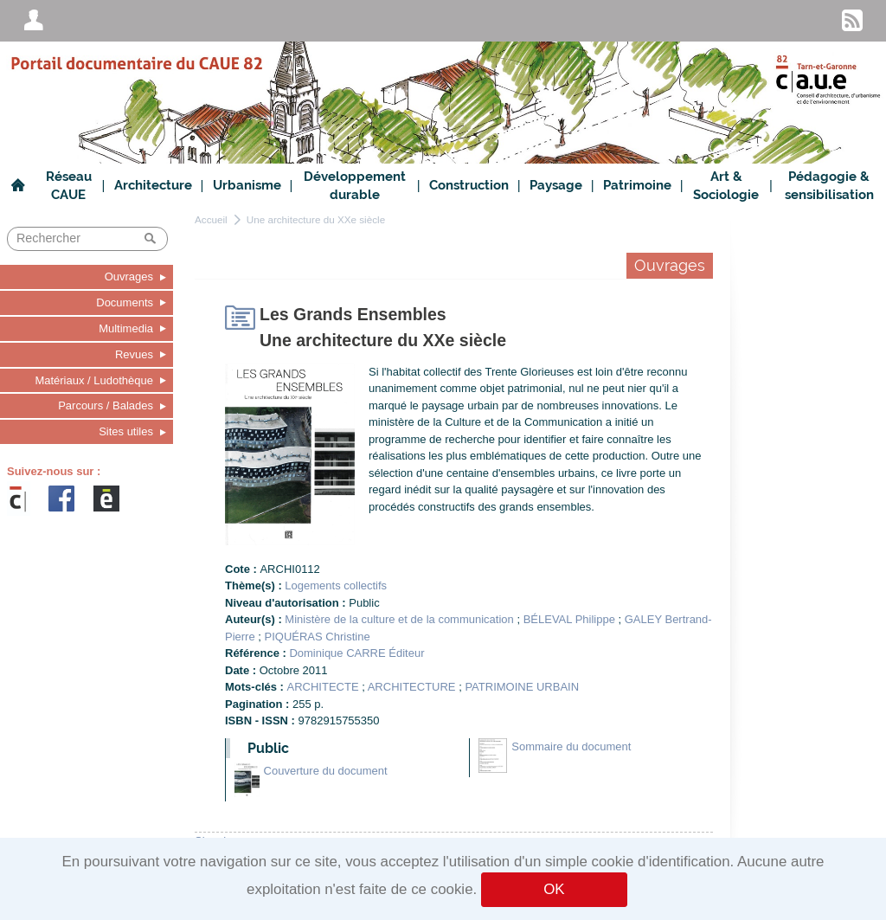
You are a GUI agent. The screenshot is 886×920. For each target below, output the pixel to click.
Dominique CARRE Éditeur (356, 653)
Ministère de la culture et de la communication (399, 619)
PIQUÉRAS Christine (317, 636)
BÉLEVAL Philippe (569, 619)
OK (553, 889)
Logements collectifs (336, 585)
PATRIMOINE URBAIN (522, 686)
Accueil (211, 219)
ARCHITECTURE (412, 686)
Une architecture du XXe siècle (316, 219)
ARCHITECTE (323, 686)
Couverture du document (326, 770)
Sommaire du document (571, 746)
